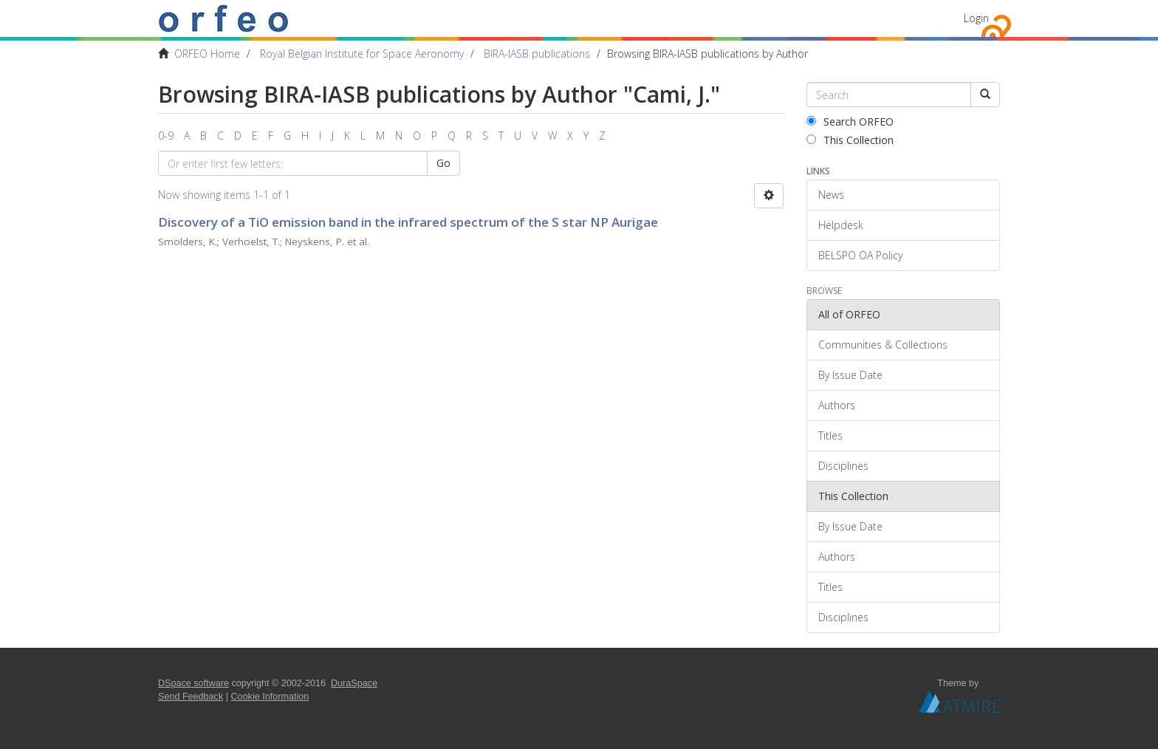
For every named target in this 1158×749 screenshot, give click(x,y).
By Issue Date (850, 375)
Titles (830, 435)
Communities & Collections (883, 345)
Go (443, 163)
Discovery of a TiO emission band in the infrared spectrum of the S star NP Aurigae (408, 221)
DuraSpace (354, 683)
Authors (836, 405)
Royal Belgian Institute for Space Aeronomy (362, 54)
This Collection (850, 140)
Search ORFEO (850, 121)
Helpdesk (840, 225)
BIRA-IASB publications (537, 54)
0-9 (166, 136)
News (831, 195)
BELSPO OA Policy (860, 255)
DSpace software (193, 683)
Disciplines (843, 466)
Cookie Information (270, 696)
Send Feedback (190, 696)
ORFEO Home (207, 54)
